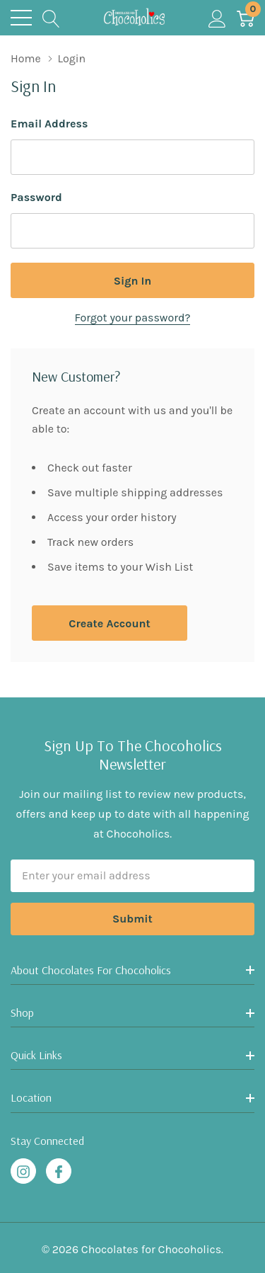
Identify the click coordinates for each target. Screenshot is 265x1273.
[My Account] (217, 18)
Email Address (49, 123)
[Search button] (51, 18)
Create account (109, 623)
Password (36, 197)
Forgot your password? (133, 317)
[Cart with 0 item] (245, 18)
